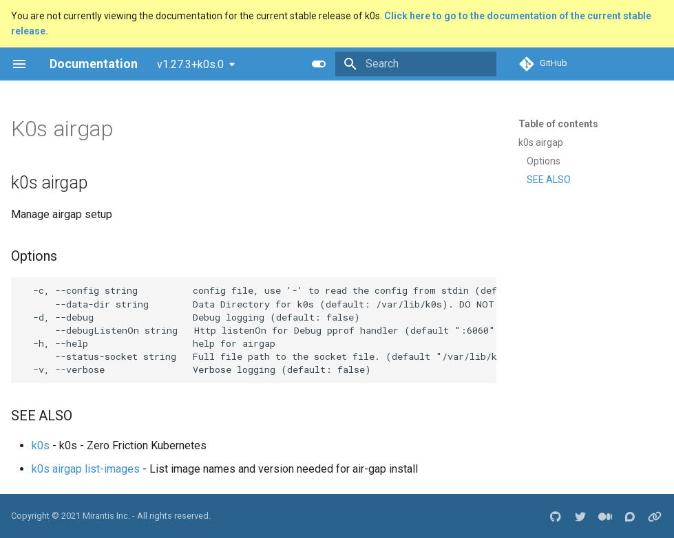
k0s (41, 445)
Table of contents (558, 123)
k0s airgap (540, 142)
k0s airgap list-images (86, 468)
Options (543, 160)
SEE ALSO (549, 179)
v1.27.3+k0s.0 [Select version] (190, 64)
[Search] (415, 64)
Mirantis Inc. (106, 515)
